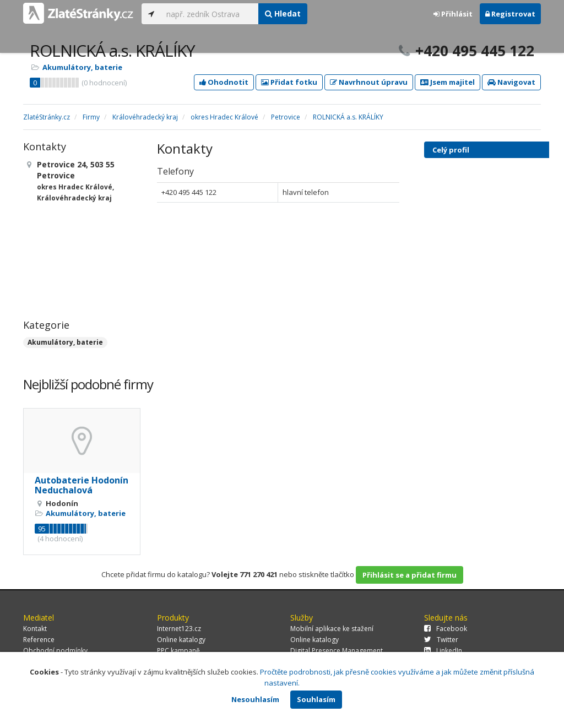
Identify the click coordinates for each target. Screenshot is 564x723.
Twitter (441, 639)
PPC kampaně (178, 650)
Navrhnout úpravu (369, 82)
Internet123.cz (179, 628)
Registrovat (510, 14)
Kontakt (35, 628)
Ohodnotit (223, 82)
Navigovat (511, 82)
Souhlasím (316, 699)
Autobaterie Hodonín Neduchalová (81, 485)
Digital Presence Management (336, 650)
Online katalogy (181, 639)
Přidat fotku (289, 82)
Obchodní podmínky (55, 650)
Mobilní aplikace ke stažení (331, 628)
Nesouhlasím (255, 699)
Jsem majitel (447, 82)
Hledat (283, 13)
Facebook (445, 628)
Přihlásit (453, 14)
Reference (39, 639)
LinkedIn (443, 650)
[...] (209, 13)
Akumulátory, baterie (82, 67)
